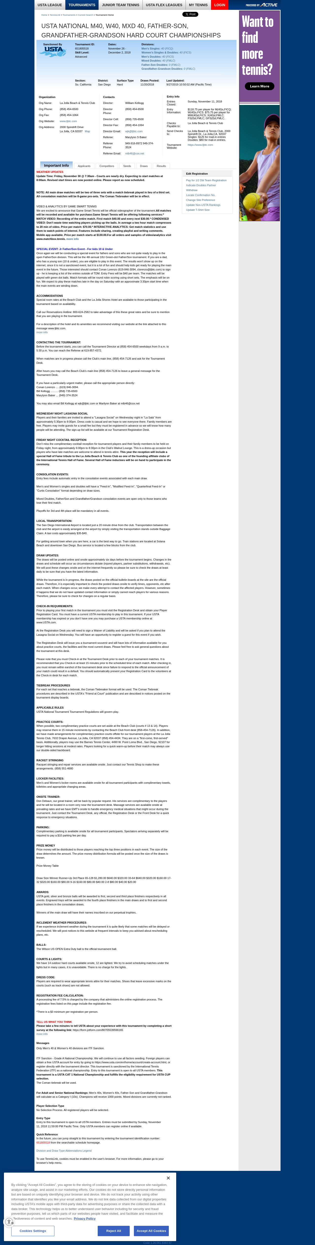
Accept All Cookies (151, 1231)
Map (87, 131)
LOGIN (219, 5)
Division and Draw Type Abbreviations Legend (64, 1150)
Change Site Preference (200, 200)
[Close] (168, 1178)
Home (44, 15)
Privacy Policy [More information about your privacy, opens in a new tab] (84, 1218)
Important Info (56, 165)
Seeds (127, 166)
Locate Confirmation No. (201, 195)
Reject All (113, 1231)
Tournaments (69, 15)
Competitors (107, 166)
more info (72, 238)
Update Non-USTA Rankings (203, 204)
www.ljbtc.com (68, 121)
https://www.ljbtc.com (200, 144)
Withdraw (192, 190)
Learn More (259, 86)
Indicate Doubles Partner (201, 185)
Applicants (84, 166)
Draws (144, 166)
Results (161, 166)
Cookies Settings (33, 1231)
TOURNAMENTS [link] (82, 5)
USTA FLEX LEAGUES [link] (164, 5)
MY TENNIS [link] (198, 5)
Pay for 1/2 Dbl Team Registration (206, 180)
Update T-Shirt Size (198, 209)
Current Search (85, 15)
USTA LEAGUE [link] (50, 5)
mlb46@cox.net (134, 153)
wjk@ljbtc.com (133, 131)
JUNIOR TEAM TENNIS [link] (120, 5)
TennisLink (55, 15)
